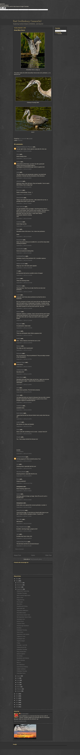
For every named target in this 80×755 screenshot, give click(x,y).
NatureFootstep (20, 510)
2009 (17, 704)
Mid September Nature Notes (24, 617)
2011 (17, 700)
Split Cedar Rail (20, 608)
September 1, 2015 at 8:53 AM (23, 226)
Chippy (18, 643)
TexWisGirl (19, 405)
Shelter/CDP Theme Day (23, 591)
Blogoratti (19, 323)
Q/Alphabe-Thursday (22, 649)
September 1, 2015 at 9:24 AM (23, 253)
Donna (18, 278)
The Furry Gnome (21, 471)
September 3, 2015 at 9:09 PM (24, 538)
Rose (17, 479)
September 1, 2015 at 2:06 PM (24, 366)
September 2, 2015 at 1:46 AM (23, 490)
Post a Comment (19, 549)
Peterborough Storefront (23, 625)
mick (17, 387)
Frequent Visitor (21, 623)
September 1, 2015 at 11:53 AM (24, 320)
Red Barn (19, 627)
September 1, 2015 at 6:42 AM (23, 194)
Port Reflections (21, 664)
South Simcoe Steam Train (23, 614)
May (18, 682)
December (19, 582)
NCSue (18, 161)
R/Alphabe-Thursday (22, 630)
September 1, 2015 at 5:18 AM (23, 158)
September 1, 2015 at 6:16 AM (23, 187)
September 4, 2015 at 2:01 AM (23, 545)
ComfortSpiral (19, 451)
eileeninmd (19, 181)
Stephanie (19, 286)
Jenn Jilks (19, 519)
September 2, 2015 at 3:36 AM (23, 507)
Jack (17, 534)
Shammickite (19, 197)
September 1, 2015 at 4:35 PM (24, 410)
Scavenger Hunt (21, 619)
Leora (18, 429)
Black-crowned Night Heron (23, 595)
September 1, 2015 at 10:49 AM (24, 260)
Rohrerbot (19, 353)
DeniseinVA (19, 239)
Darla (17, 229)
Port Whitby (19, 656)
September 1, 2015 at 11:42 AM (24, 308)
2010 (17, 702)
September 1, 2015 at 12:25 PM (24, 328)
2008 (17, 706)
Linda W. (18, 422)
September (20, 589)
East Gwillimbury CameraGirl (27, 21)
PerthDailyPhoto (20, 256)
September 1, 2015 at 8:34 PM (24, 461)
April (18, 684)
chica (17, 154)
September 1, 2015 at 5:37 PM (24, 426)
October (19, 587)
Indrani (18, 494)
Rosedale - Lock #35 (22, 645)
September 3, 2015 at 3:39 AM (23, 531)
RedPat (18, 338)
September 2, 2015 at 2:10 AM (23, 499)
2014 (17, 693)
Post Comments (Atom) (36, 559)
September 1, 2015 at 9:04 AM (23, 245)
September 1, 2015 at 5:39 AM (23, 169)
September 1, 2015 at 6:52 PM (24, 433)
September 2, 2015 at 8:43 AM (23, 523)
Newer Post (17, 555)
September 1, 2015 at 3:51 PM (24, 392)
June (18, 680)
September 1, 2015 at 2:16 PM (24, 384)
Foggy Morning (20, 599)
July (18, 678)
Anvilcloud (19, 221)
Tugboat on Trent (21, 636)
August (19, 676)
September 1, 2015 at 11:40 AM (24, 291)
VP (17, 271)
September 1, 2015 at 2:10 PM (24, 374)
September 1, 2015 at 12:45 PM (24, 342)
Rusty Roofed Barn (21, 651)
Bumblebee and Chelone (23, 658)
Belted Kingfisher (21, 653)
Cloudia (18, 437)
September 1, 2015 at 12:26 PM (24, 335)
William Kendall (20, 263)
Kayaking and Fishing (22, 606)
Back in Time (20, 597)
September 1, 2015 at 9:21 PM (24, 468)
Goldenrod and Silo (21, 647)
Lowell (18, 294)
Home (33, 555)
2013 (17, 696)
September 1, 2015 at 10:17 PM (24, 483)
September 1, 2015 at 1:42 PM (24, 350)
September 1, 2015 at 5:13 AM (23, 151)
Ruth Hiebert (19, 413)
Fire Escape (20, 602)
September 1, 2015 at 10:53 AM (24, 267)
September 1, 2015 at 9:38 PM (24, 476)
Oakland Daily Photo (21, 541)
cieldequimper (20, 369)
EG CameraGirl (24, 713)
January (19, 691)
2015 (17, 580)
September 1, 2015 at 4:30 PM (24, 402)
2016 (17, 578)
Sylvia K (18, 311)
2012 (17, 698)
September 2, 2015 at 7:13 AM (23, 516)
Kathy (18, 395)
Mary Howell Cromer (21, 526)
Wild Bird (20, 140)
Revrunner (19, 190)
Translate (58, 33)
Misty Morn (19, 604)
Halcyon (18, 346)
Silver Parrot (19, 377)
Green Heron (20, 632)
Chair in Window (21, 660)
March (18, 686)
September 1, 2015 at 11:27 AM (24, 282)
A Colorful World (20, 456)
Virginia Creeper (21, 640)
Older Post (48, 555)
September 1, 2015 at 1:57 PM (24, 359)
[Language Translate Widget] (60, 31)
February (19, 689)
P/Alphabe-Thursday (22, 671)
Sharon (18, 331)
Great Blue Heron (21, 673)
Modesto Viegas (20, 362)
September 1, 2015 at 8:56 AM (23, 236)
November (19, 584)
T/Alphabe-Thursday (22, 593)
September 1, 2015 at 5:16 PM (24, 419)
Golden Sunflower (21, 669)
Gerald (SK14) (20, 248)
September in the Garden (23, 634)
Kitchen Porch (20, 621)
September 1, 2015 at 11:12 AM (24, 275)
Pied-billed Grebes (21, 612)
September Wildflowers (22, 610)
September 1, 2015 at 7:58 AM (23, 203)
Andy (17, 172)
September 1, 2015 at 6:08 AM (23, 178)
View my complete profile (20, 721)
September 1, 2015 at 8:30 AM (23, 218)
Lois (17, 464)
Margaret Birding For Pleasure (24, 146)
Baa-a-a (19, 662)
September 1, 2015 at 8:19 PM (24, 453)
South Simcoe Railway (22, 666)
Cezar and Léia (20, 206)
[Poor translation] (4, 8)
